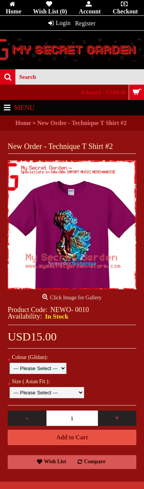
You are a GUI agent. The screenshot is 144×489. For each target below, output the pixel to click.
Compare (95, 461)
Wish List (55, 461)
